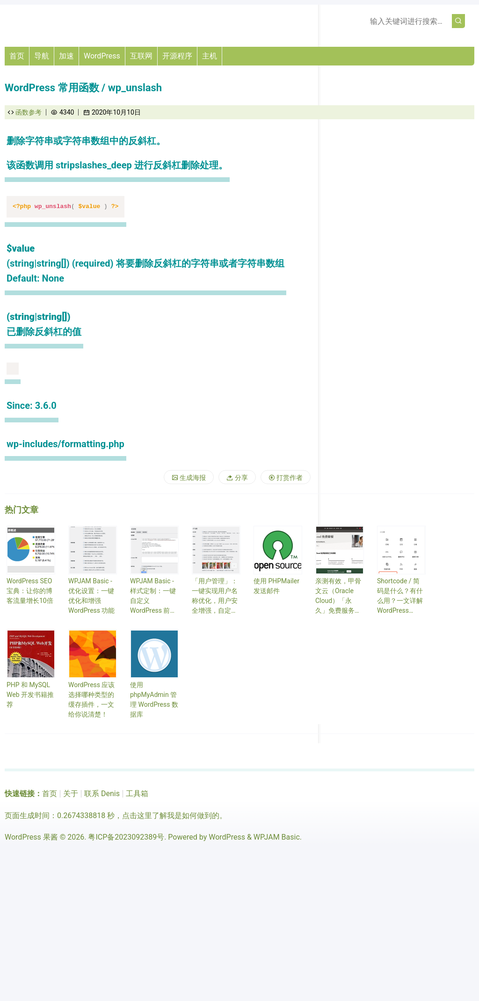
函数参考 (28, 112)
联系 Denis (102, 793)
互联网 (141, 55)
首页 (16, 55)
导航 (41, 55)
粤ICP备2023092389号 (126, 837)
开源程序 (177, 55)
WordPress (102, 55)
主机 (209, 55)
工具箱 (137, 793)
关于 (70, 793)
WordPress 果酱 (31, 837)
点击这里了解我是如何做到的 (170, 815)
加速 (66, 55)
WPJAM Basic (277, 837)
